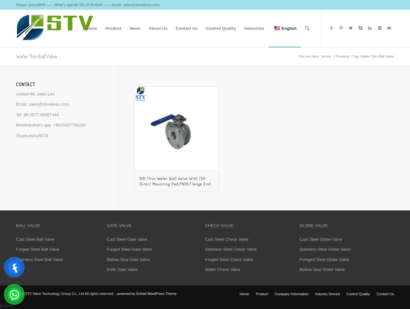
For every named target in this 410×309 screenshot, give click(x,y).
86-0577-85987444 (41, 114)
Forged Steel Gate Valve (129, 249)
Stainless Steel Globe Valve (324, 249)
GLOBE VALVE (313, 225)
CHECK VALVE (219, 225)
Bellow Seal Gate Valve (128, 259)
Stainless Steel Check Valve (231, 249)
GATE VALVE (119, 225)
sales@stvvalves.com (49, 104)
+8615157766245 (69, 125)
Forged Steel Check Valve (229, 259)
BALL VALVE (28, 225)
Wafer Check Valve (222, 269)
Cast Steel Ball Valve (35, 239)
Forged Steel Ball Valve (37, 249)
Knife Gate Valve (122, 269)
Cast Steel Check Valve (227, 239)
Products (342, 56)
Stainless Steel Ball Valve (39, 259)
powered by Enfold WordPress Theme (146, 294)
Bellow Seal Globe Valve (322, 269)
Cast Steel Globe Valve (320, 239)
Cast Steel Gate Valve (127, 239)
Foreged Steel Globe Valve (324, 259)
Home (326, 56)
